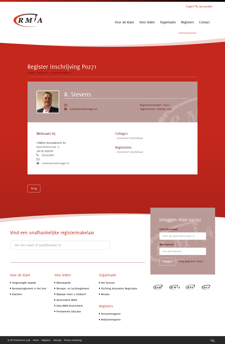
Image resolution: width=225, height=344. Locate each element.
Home (31, 72)
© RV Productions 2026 (18, 340)
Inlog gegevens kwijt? (190, 261)
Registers (42, 72)
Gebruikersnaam (168, 229)
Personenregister (61, 72)
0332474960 (48, 154)
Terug (34, 188)
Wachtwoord (166, 244)
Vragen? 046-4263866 (199, 6)
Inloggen (167, 261)
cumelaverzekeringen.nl (83, 108)
